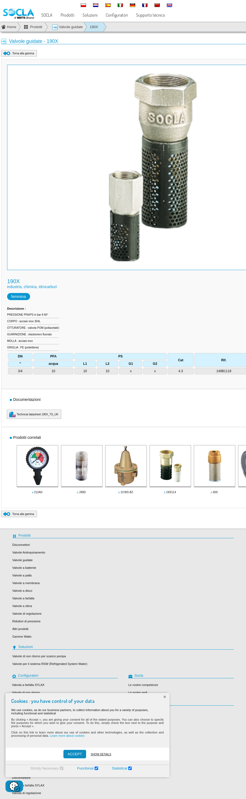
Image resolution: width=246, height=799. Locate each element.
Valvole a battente (24, 567)
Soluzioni (90, 15)
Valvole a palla (22, 575)
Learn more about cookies (67, 735)
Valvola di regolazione (26, 793)
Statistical (119, 768)
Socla (132, 712)
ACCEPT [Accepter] (75, 754)
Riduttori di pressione (26, 621)
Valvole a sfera (22, 606)
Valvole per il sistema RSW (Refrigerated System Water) (49, 663)
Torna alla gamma (23, 53)
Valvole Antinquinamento (28, 552)
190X (94, 27)
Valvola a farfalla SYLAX (28, 684)
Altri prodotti (20, 629)
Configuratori (117, 15)
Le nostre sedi (137, 692)
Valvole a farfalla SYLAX (28, 785)
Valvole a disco (22, 590)
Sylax (132, 719)
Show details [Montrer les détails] (101, 754)
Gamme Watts (21, 636)
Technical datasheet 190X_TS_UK (37, 414)
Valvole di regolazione (27, 613)
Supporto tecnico (150, 15)
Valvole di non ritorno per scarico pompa (39, 656)
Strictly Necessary (44, 768)
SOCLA (46, 15)
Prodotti (67, 15)
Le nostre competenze (143, 684)
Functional (85, 768)
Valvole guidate (67, 27)
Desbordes (135, 727)
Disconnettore (21, 777)
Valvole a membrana (26, 583)
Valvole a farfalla (23, 598)
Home (11, 27)
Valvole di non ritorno (26, 692)
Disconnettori (21, 544)
